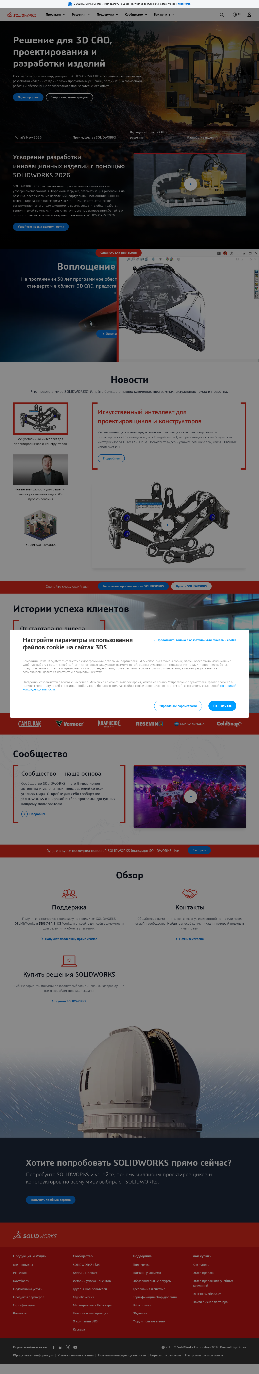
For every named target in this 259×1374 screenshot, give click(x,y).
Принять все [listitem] (222, 705)
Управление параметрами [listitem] (178, 706)
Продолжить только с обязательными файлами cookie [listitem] (196, 640)
